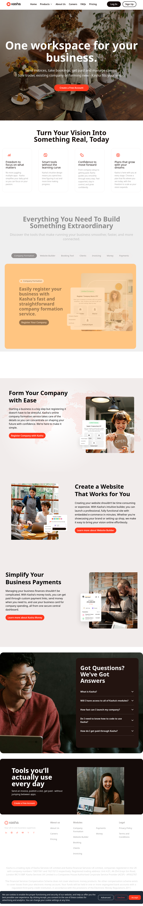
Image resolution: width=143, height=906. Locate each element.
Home (33, 4)
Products (46, 4)
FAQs (83, 4)
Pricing (93, 4)
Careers (73, 4)
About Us (61, 4)
